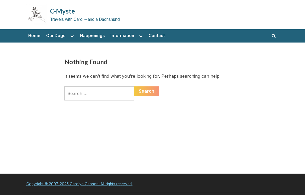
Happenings (92, 35)
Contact (157, 35)
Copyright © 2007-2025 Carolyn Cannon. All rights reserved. (79, 184)
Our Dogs (55, 35)
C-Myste (62, 11)
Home (34, 35)
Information (122, 35)
